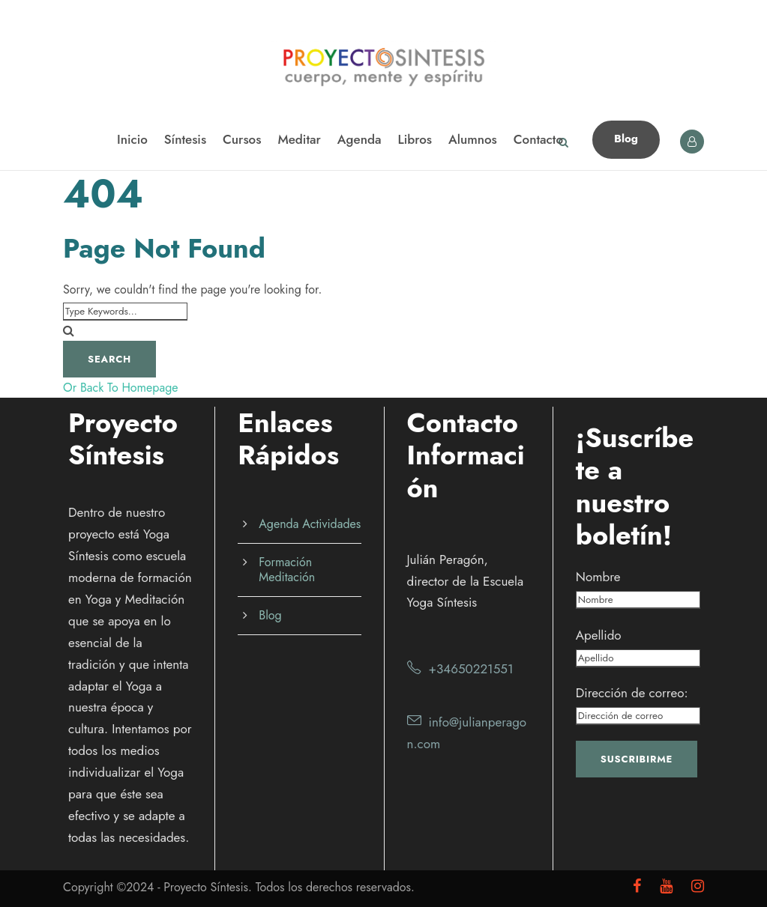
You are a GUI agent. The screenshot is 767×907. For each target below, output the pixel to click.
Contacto (538, 139)
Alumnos (472, 139)
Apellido (599, 635)
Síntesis (185, 139)
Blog (626, 138)
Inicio (132, 139)
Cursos (242, 139)
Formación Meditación (287, 569)
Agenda (359, 139)
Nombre (598, 577)
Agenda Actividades (310, 524)
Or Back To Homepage (120, 387)
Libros (415, 139)
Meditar (298, 139)
